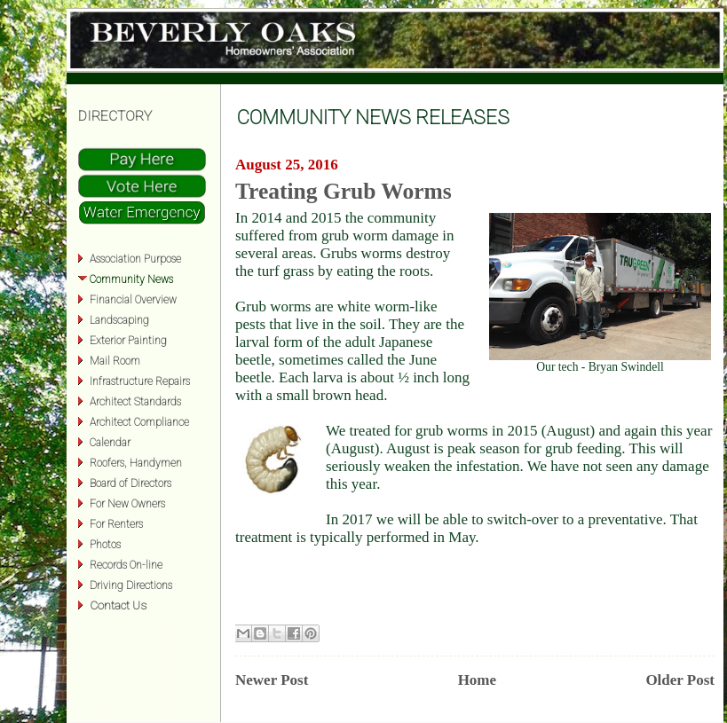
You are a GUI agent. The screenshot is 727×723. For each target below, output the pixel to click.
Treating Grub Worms (343, 191)
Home (477, 680)
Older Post (680, 680)
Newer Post (271, 680)
